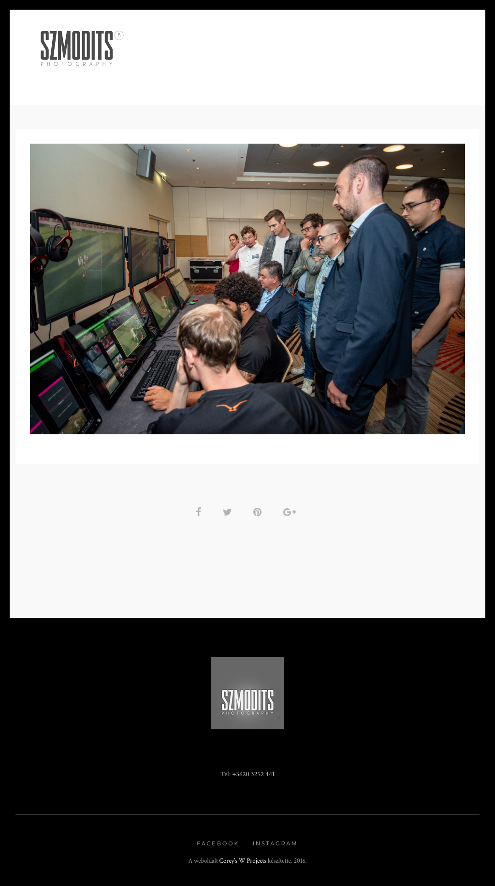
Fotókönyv (343, 66)
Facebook (218, 843)
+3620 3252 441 (253, 774)
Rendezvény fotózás (265, 66)
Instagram (275, 843)
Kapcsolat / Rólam (418, 66)
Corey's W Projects (243, 861)
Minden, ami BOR (177, 66)
